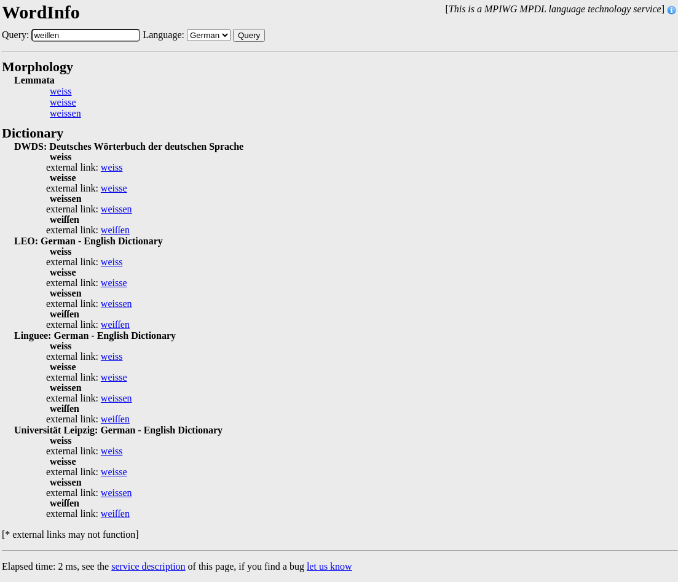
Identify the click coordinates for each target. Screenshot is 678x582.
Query (249, 35)
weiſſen (115, 230)
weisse (63, 102)
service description (148, 566)
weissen (65, 113)
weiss (61, 91)
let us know (329, 566)
